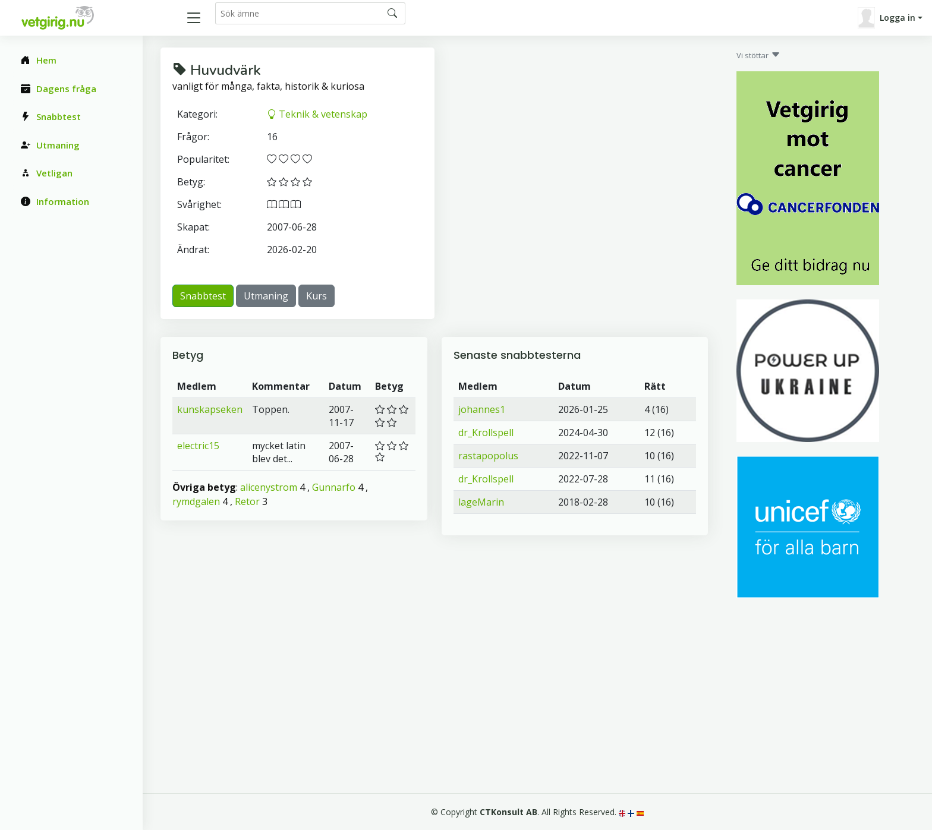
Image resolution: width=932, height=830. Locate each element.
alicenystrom (268, 487)
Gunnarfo (333, 487)
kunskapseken (210, 409)
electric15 (198, 445)
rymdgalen (196, 501)
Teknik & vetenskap (317, 114)
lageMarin (481, 502)
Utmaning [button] (266, 295)
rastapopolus (488, 455)
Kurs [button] (316, 295)
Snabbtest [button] (203, 295)
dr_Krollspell (486, 432)
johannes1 (481, 409)
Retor (247, 501)
